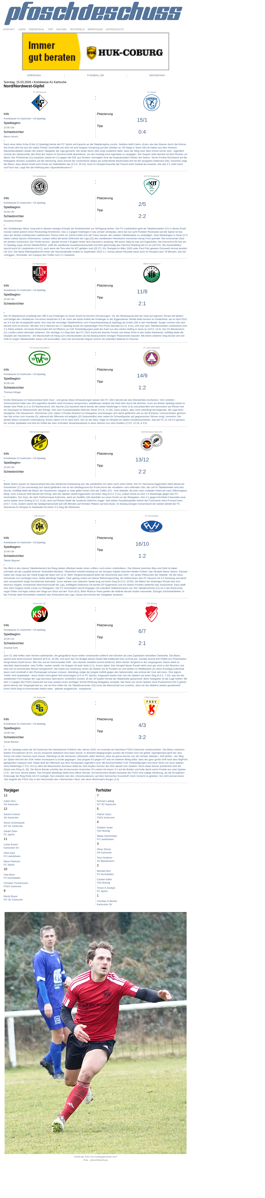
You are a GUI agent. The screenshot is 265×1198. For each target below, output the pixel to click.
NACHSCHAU (157, 75)
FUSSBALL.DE (95, 75)
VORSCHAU (34, 75)
